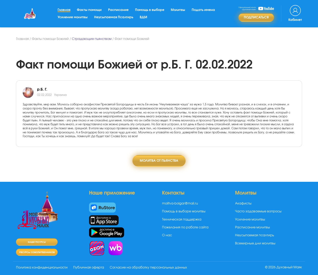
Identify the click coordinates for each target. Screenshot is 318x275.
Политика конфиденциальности (42, 267)
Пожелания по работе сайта (185, 227)
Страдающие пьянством (92, 39)
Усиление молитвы (73, 17)
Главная (64, 10)
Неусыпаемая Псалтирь (113, 17)
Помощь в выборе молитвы (183, 211)
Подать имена (203, 10)
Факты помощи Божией (50, 39)
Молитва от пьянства (159, 160)
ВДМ (143, 17)
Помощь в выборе (149, 10)
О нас (167, 235)
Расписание (118, 10)
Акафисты (243, 203)
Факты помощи (89, 10)
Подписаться (256, 17)
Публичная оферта (88, 267)
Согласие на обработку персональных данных (148, 267)
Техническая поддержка (181, 219)
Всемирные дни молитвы (255, 243)
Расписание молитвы (252, 227)
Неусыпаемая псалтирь (254, 235)
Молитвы (178, 10)
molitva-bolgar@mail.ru (180, 203)
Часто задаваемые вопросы (258, 211)
